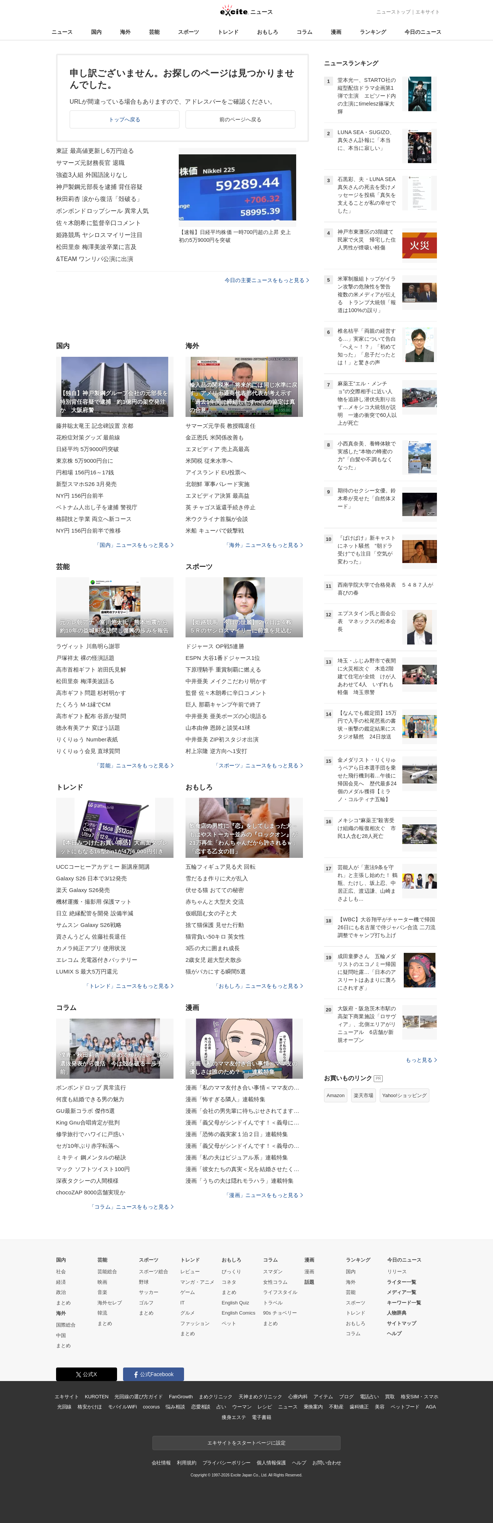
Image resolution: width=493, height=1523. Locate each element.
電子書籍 (261, 1417)
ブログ (346, 1396)
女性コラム (275, 1282)
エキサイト (427, 12)
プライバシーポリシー (226, 1463)
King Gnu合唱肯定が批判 (88, 1122)
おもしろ (267, 32)
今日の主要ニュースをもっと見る (267, 280)
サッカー (148, 1292)
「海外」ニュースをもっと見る (263, 545)
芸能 (154, 32)
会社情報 (161, 1463)
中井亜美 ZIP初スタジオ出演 (222, 739)
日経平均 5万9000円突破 (87, 449)
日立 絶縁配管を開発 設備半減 (94, 913)
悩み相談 (175, 1407)
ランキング (373, 32)
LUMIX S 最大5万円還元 (87, 971)
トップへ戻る (125, 119)
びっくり (231, 1271)
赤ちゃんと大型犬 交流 (215, 901)
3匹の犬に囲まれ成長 (213, 948)
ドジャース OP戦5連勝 (215, 646)
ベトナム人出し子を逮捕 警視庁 (96, 507)
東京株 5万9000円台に (84, 460)
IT (182, 1303)
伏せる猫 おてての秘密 (215, 890)
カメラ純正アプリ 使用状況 (91, 948)
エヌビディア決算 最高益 (218, 495)
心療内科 (297, 1396)
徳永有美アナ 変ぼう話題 (88, 728)
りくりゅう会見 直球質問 (88, 751)
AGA (431, 1407)
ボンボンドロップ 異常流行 (91, 1087)
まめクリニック (216, 1396)
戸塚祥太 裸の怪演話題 (85, 658)
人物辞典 (396, 1313)
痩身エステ (234, 1417)
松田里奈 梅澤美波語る (85, 681)
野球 (144, 1282)
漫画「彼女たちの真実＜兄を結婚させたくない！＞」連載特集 (244, 1169)
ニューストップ (393, 12)
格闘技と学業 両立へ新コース (94, 519)
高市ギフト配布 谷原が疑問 (91, 716)
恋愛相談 (200, 1407)
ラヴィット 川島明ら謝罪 (88, 646)
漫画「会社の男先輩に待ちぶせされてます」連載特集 (244, 1111)
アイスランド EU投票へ (216, 472)
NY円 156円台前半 (79, 495)
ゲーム (187, 1292)
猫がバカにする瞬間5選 (216, 971)
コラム (304, 32)
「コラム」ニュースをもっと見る (131, 1207)
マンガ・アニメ (197, 1282)
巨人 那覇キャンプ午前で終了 (223, 704)
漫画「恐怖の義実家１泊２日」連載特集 (237, 1134)
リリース (397, 1271)
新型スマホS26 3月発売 (86, 484)
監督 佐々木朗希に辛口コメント (226, 693)
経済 (61, 1282)
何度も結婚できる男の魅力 (90, 1099)
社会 (61, 1271)
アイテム (323, 1396)
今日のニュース (423, 32)
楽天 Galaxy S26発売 (83, 890)
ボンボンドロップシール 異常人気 (102, 211)
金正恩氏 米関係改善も (215, 437)
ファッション (195, 1323)
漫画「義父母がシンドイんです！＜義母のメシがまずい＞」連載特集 (244, 1146)
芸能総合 (107, 1271)
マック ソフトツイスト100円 (93, 1169)
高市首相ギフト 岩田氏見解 (91, 669)
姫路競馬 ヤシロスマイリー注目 (99, 235)
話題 (309, 1282)
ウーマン (241, 1407)
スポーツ (188, 32)
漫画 (336, 32)
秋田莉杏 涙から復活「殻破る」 (99, 199)
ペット (229, 1323)
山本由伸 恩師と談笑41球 (218, 728)
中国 (61, 1335)
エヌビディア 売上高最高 (218, 449)
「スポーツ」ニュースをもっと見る (258, 765)
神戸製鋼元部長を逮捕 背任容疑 (99, 187)
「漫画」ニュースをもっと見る (263, 1195)
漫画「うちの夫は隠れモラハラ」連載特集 (240, 1180)
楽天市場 (363, 1095)
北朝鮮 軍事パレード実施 (218, 484)
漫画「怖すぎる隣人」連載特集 (225, 1099)
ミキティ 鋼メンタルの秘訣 (91, 1157)
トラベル (273, 1303)
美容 (380, 1407)
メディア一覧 (401, 1292)
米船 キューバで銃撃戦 (215, 530)
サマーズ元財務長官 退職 (90, 163)
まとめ (63, 1303)
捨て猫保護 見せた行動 (215, 925)
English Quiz (235, 1303)
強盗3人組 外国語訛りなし (92, 175)
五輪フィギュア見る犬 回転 (221, 866)
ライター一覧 (401, 1282)
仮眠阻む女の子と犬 (211, 913)
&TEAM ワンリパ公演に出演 (94, 259)
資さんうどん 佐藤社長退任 (91, 936)
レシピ (264, 1407)
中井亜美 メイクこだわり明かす (226, 681)
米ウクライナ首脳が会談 (217, 519)
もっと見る (421, 1060)
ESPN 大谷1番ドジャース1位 (223, 658)
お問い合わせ (326, 1463)
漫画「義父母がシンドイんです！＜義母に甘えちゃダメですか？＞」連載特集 (244, 1122)
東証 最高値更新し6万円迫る (95, 151)
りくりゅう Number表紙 (87, 739)
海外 (125, 32)
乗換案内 (313, 1407)
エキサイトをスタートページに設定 (246, 1443)
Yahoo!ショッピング (404, 1095)
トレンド (228, 32)
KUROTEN (97, 1396)
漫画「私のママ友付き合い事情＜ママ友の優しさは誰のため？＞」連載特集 (244, 1087)
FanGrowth (181, 1396)
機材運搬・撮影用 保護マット (94, 901)
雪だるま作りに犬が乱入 (217, 878)
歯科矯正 (359, 1407)
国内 (96, 32)
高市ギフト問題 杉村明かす (91, 693)
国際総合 (66, 1325)
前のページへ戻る (240, 119)
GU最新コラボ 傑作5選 (85, 1111)
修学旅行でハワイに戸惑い (90, 1134)
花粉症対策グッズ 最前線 (88, 437)
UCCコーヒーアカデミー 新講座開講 (103, 866)
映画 (102, 1282)
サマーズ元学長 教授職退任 (221, 426)
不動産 (336, 1407)
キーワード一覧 (404, 1303)
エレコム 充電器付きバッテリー (96, 960)
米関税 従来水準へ (209, 460)
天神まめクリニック (260, 1396)
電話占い (369, 1396)
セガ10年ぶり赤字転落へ (87, 1146)
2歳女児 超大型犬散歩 (214, 960)
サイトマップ (401, 1323)
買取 (390, 1396)
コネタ (229, 1282)
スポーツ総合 (153, 1271)
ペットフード (405, 1407)
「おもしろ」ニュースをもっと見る (258, 986)
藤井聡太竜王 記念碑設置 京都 (94, 426)
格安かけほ (90, 1407)
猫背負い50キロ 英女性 (215, 936)
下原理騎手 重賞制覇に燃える (223, 669)
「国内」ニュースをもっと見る (133, 545)
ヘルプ (394, 1333)
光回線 (64, 1407)
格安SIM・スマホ (419, 1396)
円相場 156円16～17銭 (85, 472)
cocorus (151, 1407)
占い (221, 1407)
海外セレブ (109, 1303)
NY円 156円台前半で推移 (88, 530)
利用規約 (186, 1463)
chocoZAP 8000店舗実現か (90, 1192)
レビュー (190, 1271)
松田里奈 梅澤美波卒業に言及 (96, 247)
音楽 (102, 1292)
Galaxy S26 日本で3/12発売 (91, 878)
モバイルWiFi (122, 1407)
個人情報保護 (271, 1463)
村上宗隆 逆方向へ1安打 (216, 751)
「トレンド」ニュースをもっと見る (128, 986)
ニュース (62, 32)
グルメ (187, 1313)
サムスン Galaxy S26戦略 (89, 925)
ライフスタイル (280, 1292)
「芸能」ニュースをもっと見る (133, 765)
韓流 (102, 1313)
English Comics (239, 1313)
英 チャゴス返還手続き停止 (221, 507)
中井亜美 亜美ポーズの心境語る (226, 716)
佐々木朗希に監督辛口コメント (98, 223)
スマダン (273, 1271)
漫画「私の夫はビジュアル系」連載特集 (237, 1157)
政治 (61, 1292)
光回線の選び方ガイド (138, 1396)
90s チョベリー (280, 1313)
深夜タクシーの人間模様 (87, 1180)
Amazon (336, 1095)
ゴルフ (146, 1303)
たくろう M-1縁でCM (83, 704)
